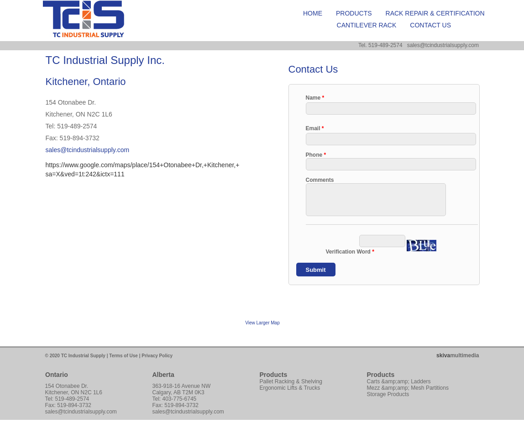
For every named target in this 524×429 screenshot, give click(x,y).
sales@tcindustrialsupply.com (88, 150)
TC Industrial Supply (83, 355)
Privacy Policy (157, 355)
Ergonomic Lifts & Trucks (290, 388)
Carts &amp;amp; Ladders (399, 381)
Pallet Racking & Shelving (291, 381)
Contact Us (430, 25)
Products (354, 13)
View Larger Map (262, 322)
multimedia (457, 355)
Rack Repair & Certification (435, 13)
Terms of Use (123, 355)
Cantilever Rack (367, 25)
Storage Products (388, 394)
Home (312, 13)
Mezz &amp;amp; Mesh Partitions (408, 388)
